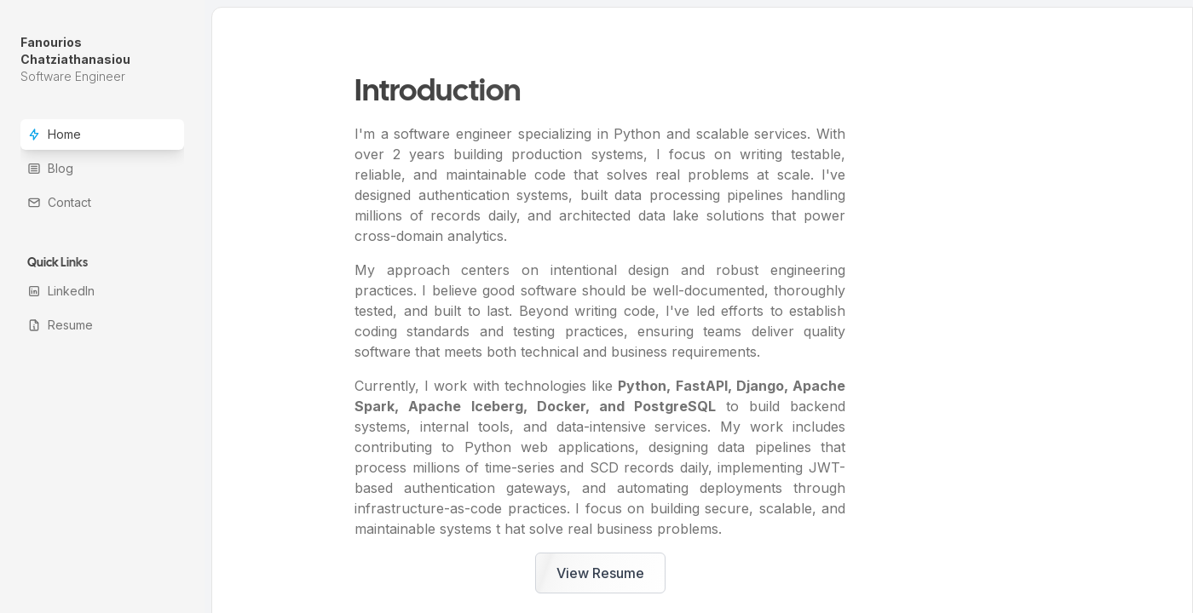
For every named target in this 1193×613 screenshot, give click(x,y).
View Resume (600, 572)
